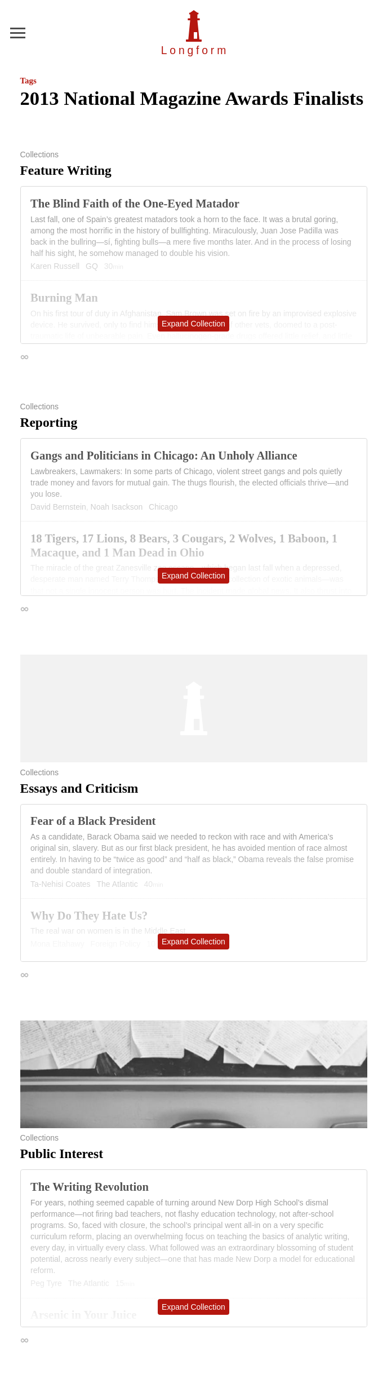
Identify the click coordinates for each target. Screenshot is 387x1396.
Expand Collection (193, 323)
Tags (28, 80)
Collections (39, 154)
